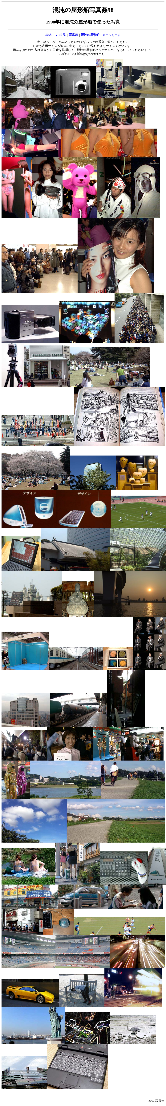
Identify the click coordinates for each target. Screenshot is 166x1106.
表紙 (48, 34)
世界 (60, 34)
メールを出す (111, 34)
